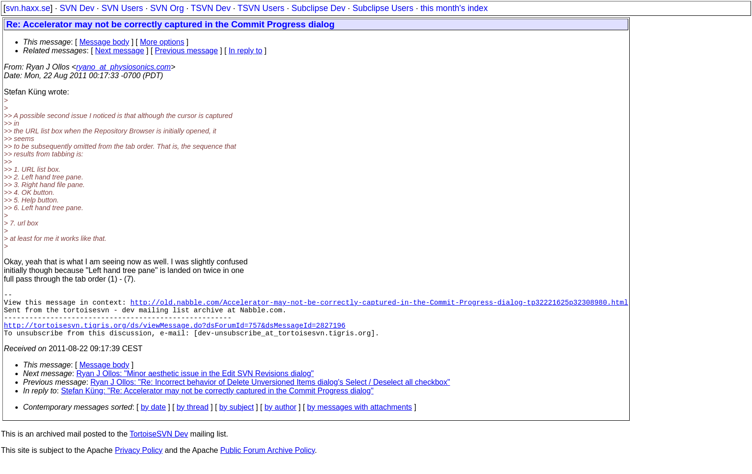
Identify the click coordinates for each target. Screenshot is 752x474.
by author (280, 419)
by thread (192, 419)
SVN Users (122, 8)
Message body (104, 42)
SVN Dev (76, 8)
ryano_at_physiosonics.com (123, 67)
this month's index (454, 8)
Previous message (186, 51)
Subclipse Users (382, 8)
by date (153, 419)
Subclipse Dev (318, 8)
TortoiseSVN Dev (158, 445)
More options (162, 42)
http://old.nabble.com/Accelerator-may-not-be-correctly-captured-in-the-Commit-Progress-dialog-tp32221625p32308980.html (379, 305)
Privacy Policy (139, 462)
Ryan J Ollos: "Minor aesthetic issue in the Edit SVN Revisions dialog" (195, 385)
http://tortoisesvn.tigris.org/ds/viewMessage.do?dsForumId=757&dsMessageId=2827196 (174, 334)
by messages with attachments (359, 419)
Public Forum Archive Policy (267, 462)
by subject (236, 419)
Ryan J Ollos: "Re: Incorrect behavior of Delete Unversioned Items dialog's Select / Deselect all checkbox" (270, 394)
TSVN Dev (211, 8)
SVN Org (167, 8)
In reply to (245, 51)
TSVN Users (260, 8)
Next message (119, 51)
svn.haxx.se (28, 8)
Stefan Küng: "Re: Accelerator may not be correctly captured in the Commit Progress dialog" (217, 402)
